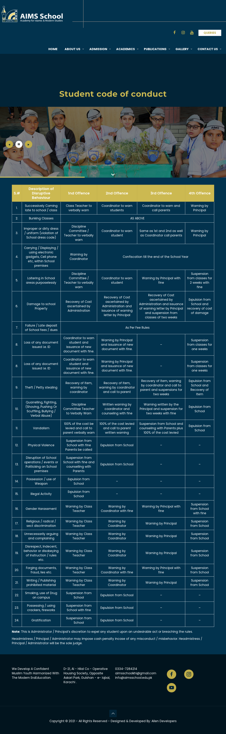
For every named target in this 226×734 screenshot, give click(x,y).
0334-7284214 (126, 669)
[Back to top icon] (113, 713)
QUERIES (210, 33)
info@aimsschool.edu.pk (133, 678)
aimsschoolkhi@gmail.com (135, 673)
